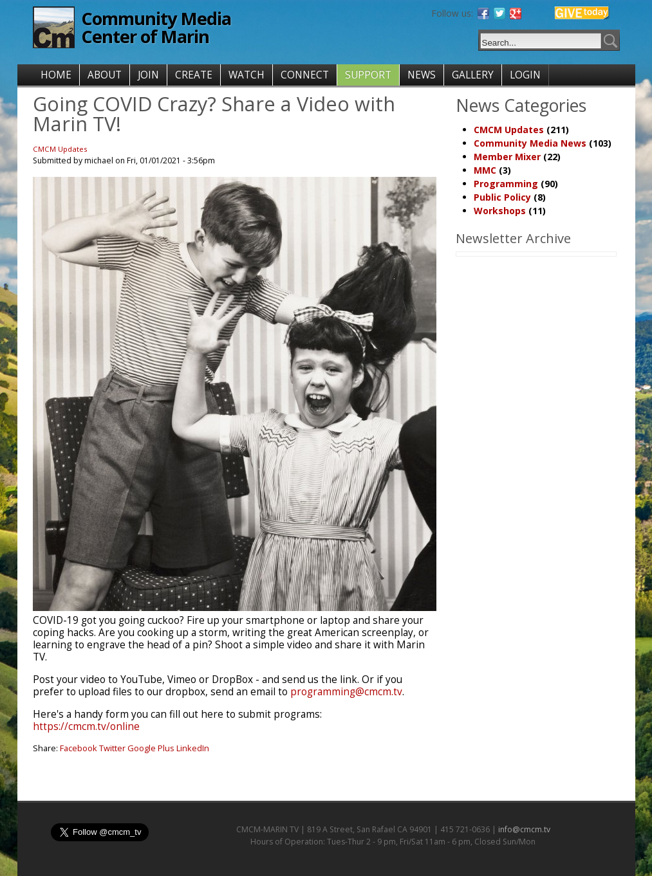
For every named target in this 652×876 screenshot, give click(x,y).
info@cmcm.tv (524, 829)
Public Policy (502, 197)
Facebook (78, 748)
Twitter (112, 748)
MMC (485, 170)
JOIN (148, 75)
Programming (506, 184)
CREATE (193, 75)
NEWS (421, 75)
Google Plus (150, 748)
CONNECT (305, 75)
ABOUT (105, 75)
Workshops (500, 211)
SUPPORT (368, 75)
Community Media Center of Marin (156, 27)
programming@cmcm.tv (346, 691)
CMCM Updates (60, 149)
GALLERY (473, 75)
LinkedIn (192, 748)
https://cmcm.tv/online (86, 726)
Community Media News (530, 143)
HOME (56, 75)
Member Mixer (507, 157)
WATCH (246, 75)
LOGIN (525, 75)
